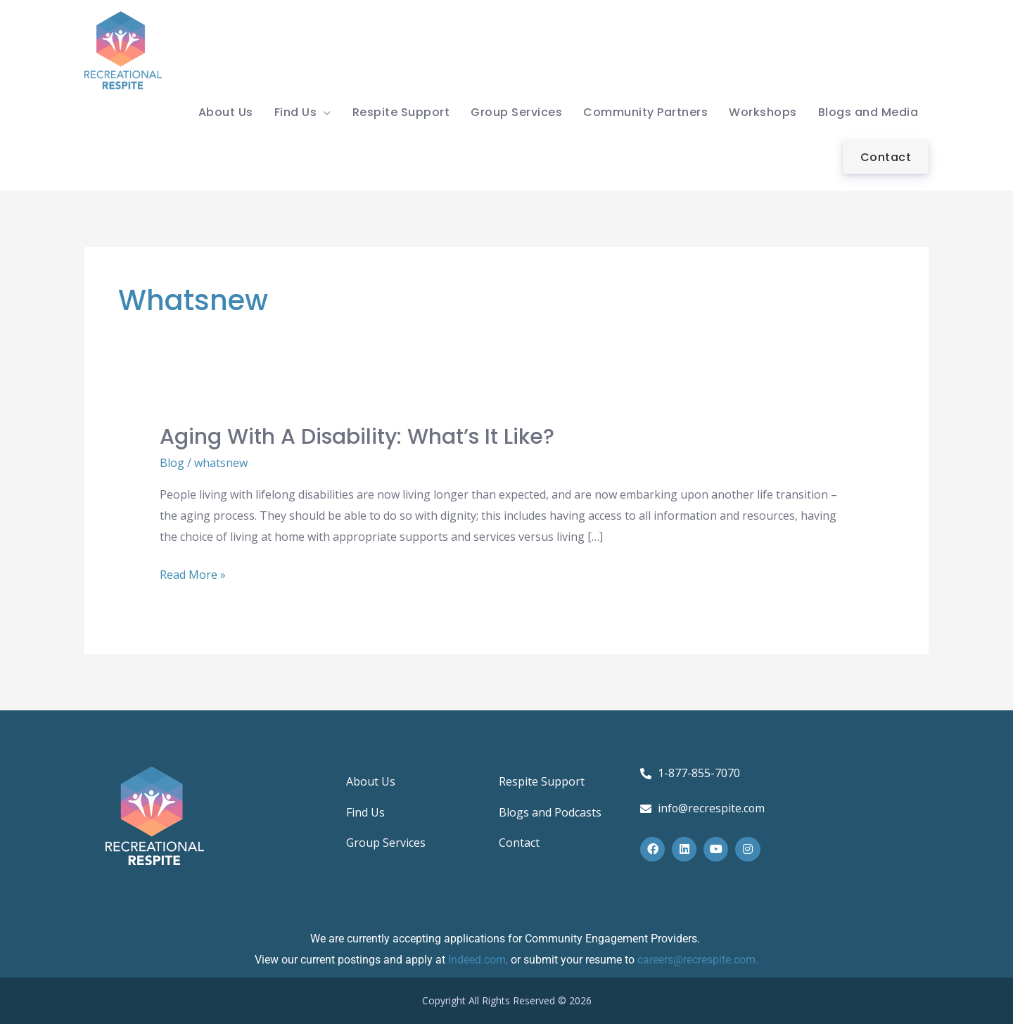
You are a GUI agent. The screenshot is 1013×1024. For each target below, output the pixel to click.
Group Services (516, 112)
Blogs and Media (868, 112)
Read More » (193, 573)
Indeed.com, (479, 959)
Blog (172, 463)
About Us (225, 112)
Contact (886, 157)
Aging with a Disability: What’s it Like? (357, 437)
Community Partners (645, 112)
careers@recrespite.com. (697, 959)
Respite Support (401, 112)
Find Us (295, 112)
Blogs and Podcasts (550, 812)
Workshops (763, 112)
